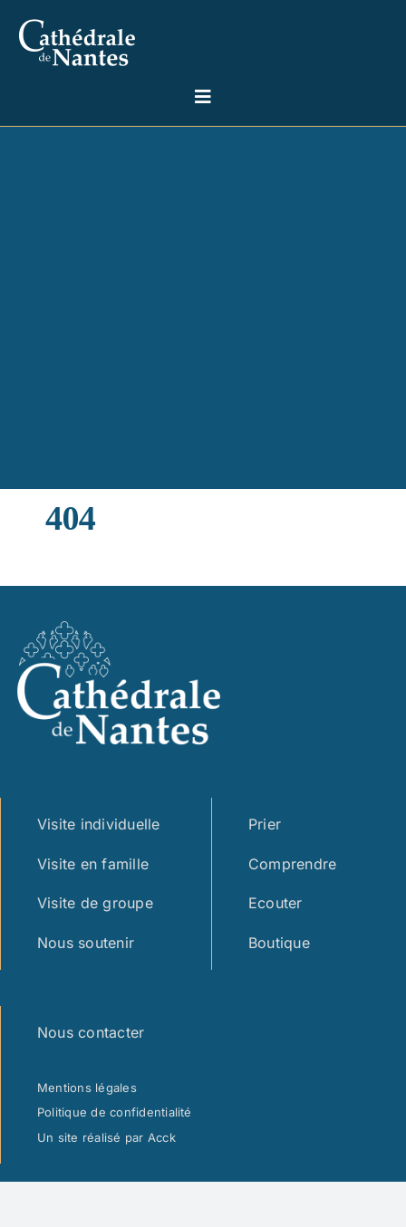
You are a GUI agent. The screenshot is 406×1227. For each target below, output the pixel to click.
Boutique (279, 943)
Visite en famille (93, 864)
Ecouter (275, 903)
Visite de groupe (95, 903)
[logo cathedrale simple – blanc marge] (77, 16)
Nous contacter (90, 1032)
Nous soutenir (85, 943)
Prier (264, 824)
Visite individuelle (98, 824)
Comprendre (292, 864)
